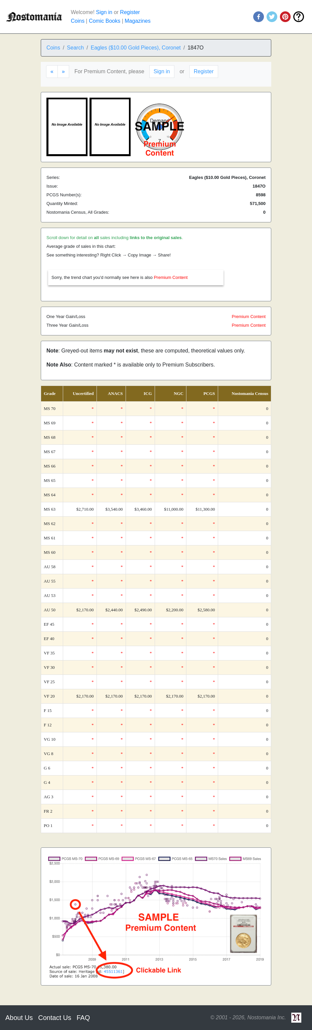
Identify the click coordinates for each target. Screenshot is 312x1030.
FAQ (83, 1017)
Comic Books (104, 21)
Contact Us (54, 1017)
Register (130, 12)
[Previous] (52, 71)
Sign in (104, 12)
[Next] (63, 71)
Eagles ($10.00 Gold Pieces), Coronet (136, 47)
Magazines (137, 21)
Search (75, 47)
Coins (78, 21)
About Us (19, 1017)
